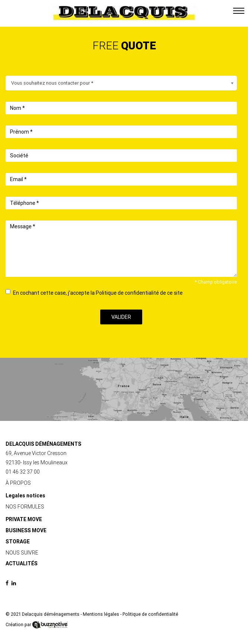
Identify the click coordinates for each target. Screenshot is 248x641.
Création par (37, 624)
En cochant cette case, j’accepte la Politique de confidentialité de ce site (94, 292)
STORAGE (18, 541)
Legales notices (25, 495)
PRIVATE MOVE (24, 519)
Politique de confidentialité (150, 614)
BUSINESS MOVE (26, 530)
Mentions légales (101, 614)
